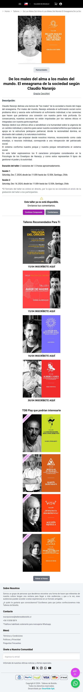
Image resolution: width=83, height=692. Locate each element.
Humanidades (41, 70)
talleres (16, 11)
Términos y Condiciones (13, 636)
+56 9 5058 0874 (10, 620)
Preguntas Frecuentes (12, 643)
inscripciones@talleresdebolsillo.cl (17, 617)
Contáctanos (53, 212)
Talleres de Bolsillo (41, 4)
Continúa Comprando (33, 212)
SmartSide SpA (48, 689)
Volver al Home (41, 578)
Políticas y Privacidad (12, 639)
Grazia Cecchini (41, 93)
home (7, 11)
